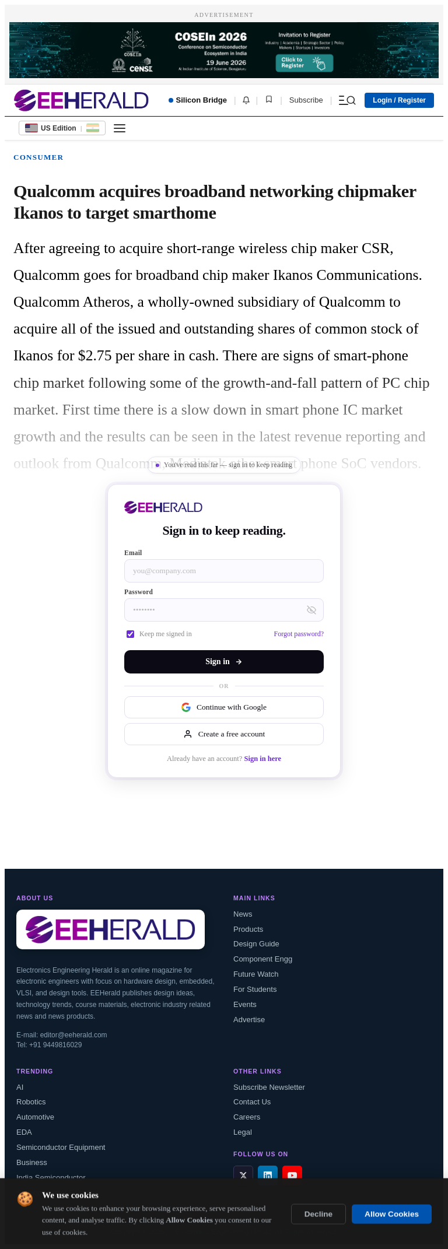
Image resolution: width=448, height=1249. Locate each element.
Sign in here (262, 759)
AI (19, 1087)
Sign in (224, 661)
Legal (242, 1132)
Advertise (249, 1019)
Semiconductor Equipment (60, 1147)
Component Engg (262, 959)
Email (133, 552)
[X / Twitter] (243, 1175)
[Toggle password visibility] (311, 610)
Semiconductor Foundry (56, 1192)
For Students (254, 989)
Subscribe (306, 100)
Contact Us (252, 1101)
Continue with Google (224, 707)
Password (138, 591)
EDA (24, 1132)
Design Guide (256, 943)
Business (31, 1162)
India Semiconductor (51, 1177)
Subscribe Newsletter (269, 1087)
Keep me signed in (159, 634)
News (243, 914)
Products (248, 929)
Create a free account (224, 734)
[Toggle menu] (119, 128)
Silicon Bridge (198, 100)
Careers (246, 1117)
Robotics (31, 1101)
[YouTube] (292, 1175)
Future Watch (256, 974)
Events (245, 1004)
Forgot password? (299, 634)
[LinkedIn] (268, 1175)
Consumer (38, 157)
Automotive (35, 1117)
